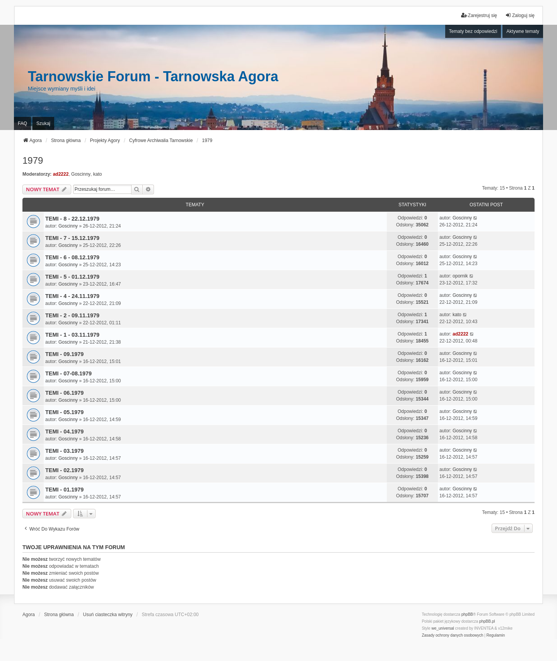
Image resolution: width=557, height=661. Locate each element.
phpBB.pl (487, 621)
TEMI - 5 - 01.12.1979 (72, 277)
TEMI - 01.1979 (64, 489)
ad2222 (61, 174)
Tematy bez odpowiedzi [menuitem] (473, 31)
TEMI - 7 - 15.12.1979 (72, 238)
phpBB (467, 614)
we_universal (442, 628)
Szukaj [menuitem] (43, 123)
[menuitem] (452, 635)
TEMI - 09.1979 (64, 354)
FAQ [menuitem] (22, 123)
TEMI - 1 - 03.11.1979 (72, 335)
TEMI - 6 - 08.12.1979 (72, 257)
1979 (32, 160)
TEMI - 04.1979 (64, 431)
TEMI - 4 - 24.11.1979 (72, 296)
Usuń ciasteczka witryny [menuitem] (108, 614)
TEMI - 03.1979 (64, 451)
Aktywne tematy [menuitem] (522, 31)
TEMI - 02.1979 (64, 470)
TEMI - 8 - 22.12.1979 (72, 219)
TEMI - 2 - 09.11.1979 (72, 315)
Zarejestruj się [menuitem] (479, 15)
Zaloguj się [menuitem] (520, 15)
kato (97, 174)
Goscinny (81, 174)
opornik (460, 276)
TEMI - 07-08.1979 (68, 373)
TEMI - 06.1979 (64, 393)
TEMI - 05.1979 (64, 412)
